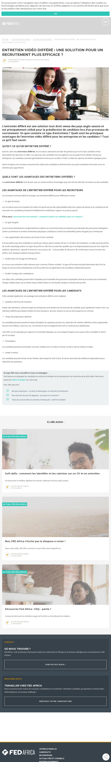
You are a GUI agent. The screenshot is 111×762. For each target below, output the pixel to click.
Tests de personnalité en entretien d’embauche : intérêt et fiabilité (39, 400)
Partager (105, 756)
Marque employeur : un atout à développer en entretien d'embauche (40, 391)
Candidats (45, 752)
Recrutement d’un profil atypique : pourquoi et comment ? (35, 395)
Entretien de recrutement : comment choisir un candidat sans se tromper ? (48, 216)
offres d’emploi (19, 380)
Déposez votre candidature (55, 701)
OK (55, 14)
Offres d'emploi (48, 749)
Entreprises (45, 755)
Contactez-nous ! (55, 665)
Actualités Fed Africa (40, 60)
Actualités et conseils (51, 758)
